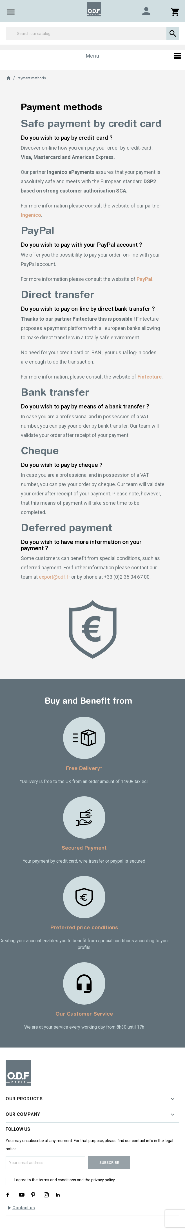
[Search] (92, 33)
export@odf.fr (54, 577)
